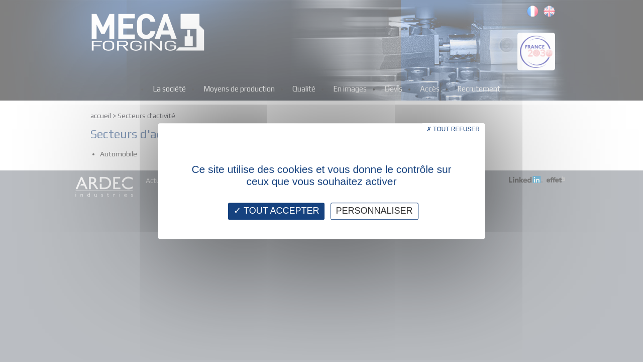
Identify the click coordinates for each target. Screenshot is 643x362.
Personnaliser (374, 211)
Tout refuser (453, 129)
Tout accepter (276, 211)
